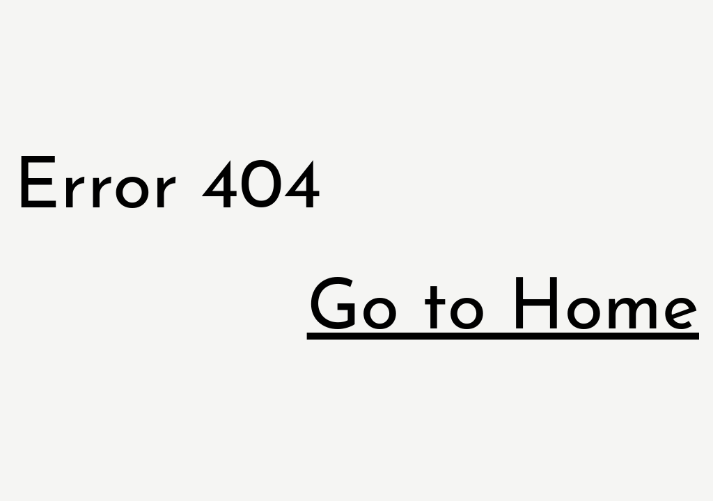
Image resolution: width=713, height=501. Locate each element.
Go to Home (503, 311)
